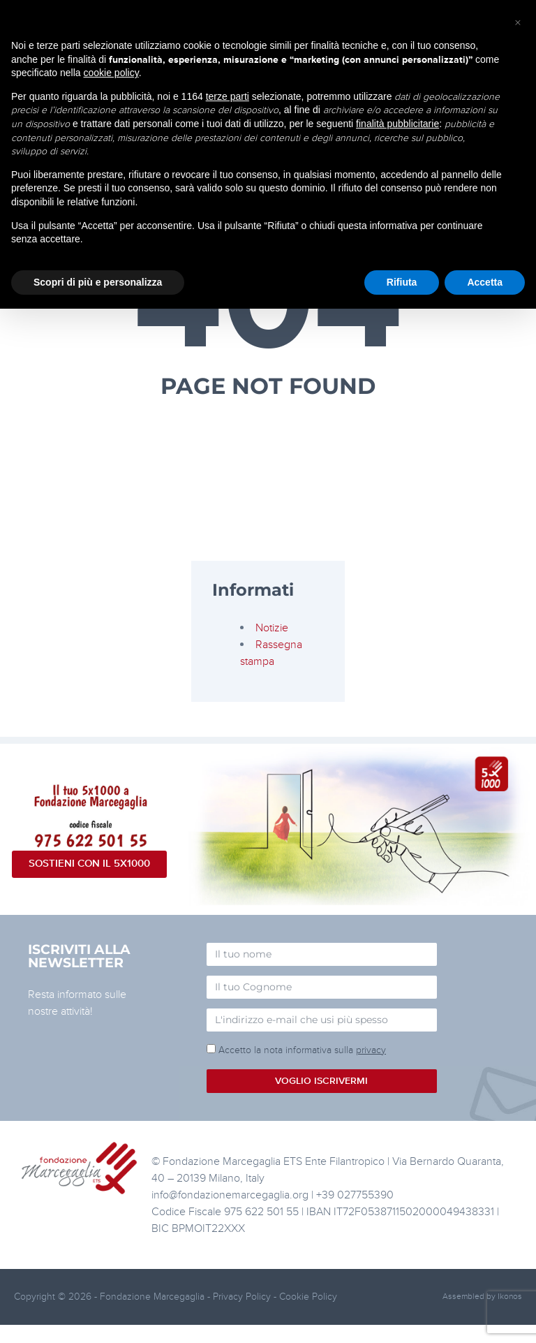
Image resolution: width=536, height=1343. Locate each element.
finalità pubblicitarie (397, 123)
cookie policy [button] (111, 72)
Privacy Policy (242, 1296)
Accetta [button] (484, 282)
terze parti (227, 96)
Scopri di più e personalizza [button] (98, 282)
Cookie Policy (308, 1296)
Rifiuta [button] (402, 282)
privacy (371, 1050)
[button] (518, 22)
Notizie (271, 628)
